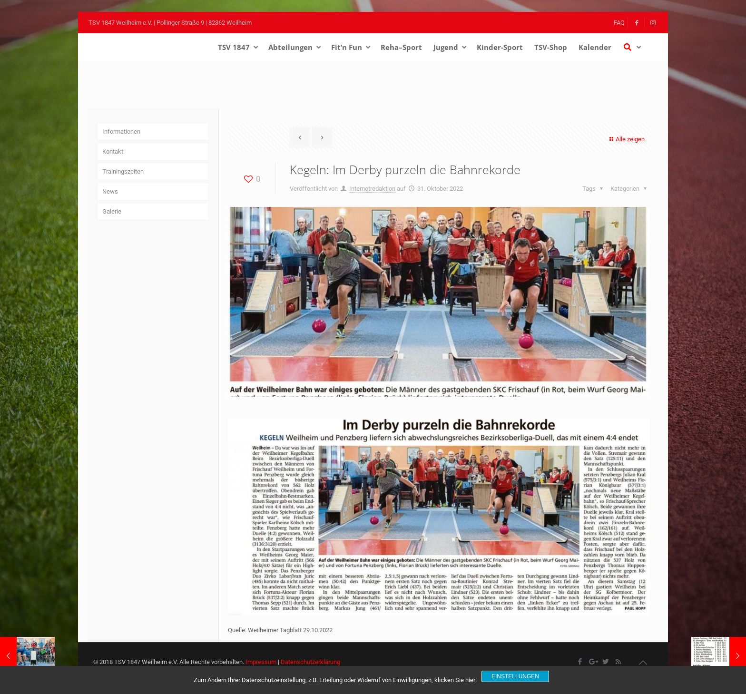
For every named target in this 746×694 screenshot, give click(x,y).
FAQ (619, 22)
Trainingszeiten (123, 171)
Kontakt (112, 151)
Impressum (260, 661)
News (110, 191)
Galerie (111, 211)
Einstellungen (515, 676)
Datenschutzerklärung (310, 661)
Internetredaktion (372, 188)
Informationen (121, 131)
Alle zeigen (626, 139)
